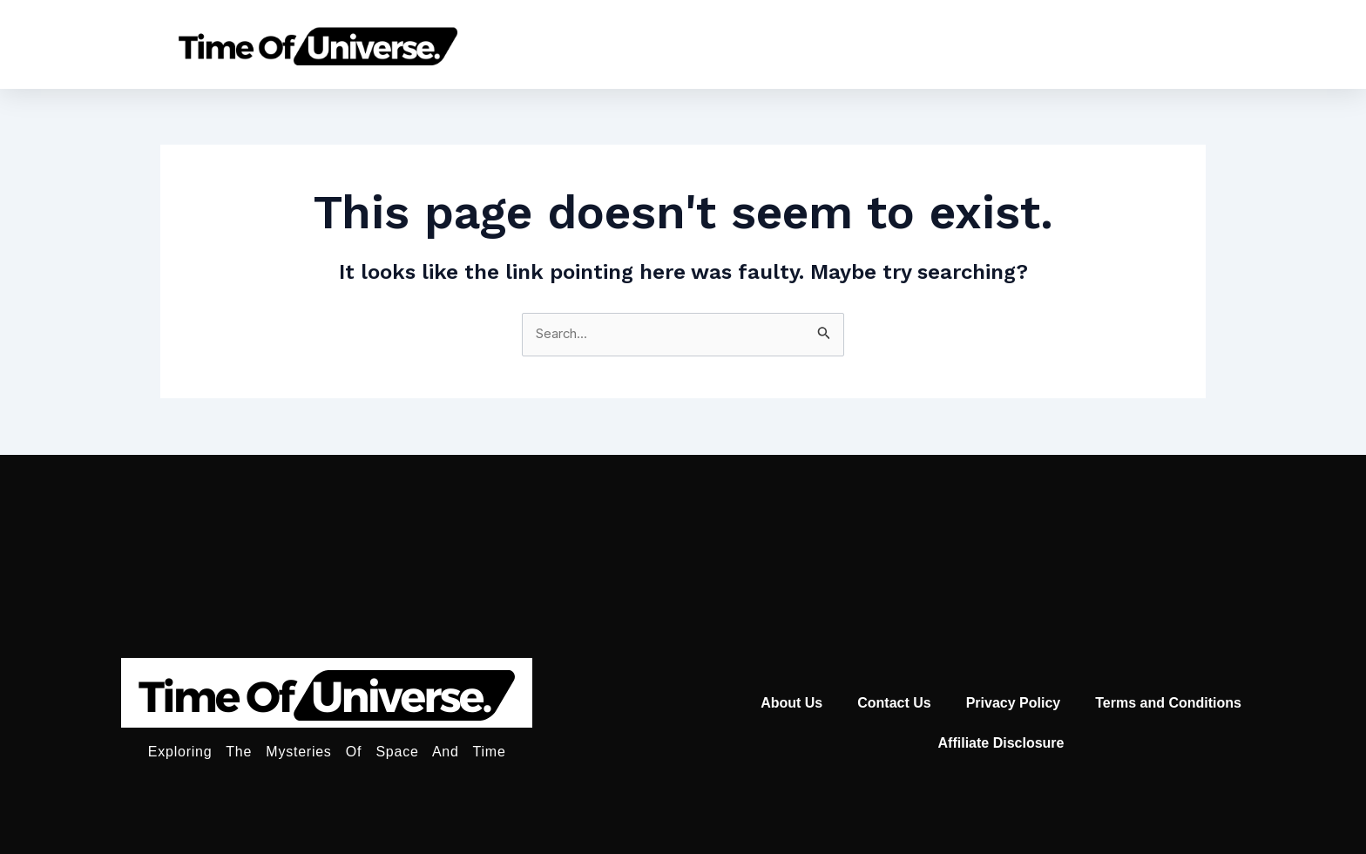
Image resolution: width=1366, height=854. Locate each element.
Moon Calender (1138, 44)
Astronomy (748, 44)
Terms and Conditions (1168, 702)
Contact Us (893, 702)
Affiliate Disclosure (1001, 742)
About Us (791, 702)
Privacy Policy (1013, 702)
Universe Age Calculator (934, 44)
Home (636, 44)
